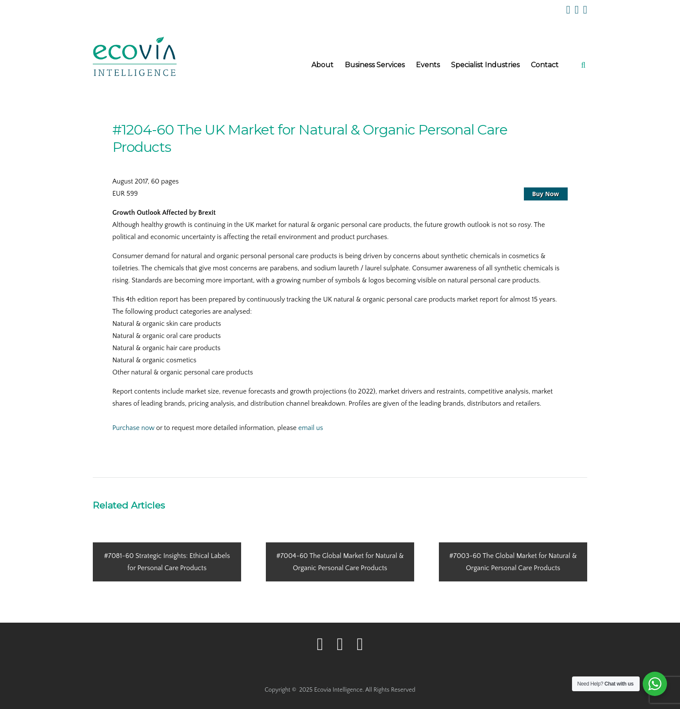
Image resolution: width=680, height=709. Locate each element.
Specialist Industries (485, 65)
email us (310, 428)
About (322, 65)
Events (428, 65)
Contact (545, 65)
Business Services (375, 65)
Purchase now (133, 428)
